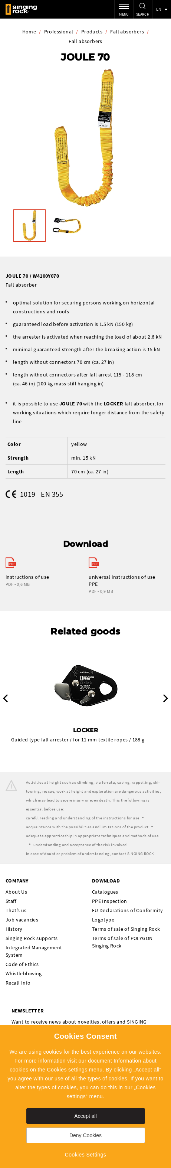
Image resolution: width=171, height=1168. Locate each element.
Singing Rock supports (31, 938)
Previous (5, 698)
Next (165, 698)
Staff (11, 901)
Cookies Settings (85, 1155)
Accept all (85, 1116)
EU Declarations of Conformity (127, 910)
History (14, 929)
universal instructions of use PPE (122, 580)
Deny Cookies (85, 1135)
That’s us (16, 910)
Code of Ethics (22, 964)
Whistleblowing (24, 973)
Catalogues (105, 891)
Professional (58, 31)
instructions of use (27, 577)
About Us (16, 891)
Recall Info (18, 982)
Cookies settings (67, 1070)
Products (91, 31)
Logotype (103, 919)
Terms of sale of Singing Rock (126, 929)
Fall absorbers (127, 31)
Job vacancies (22, 919)
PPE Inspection (109, 901)
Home (29, 31)
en (159, 9)
